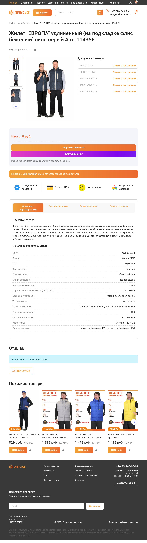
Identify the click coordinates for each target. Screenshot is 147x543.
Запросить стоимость (73, 150)
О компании (27, 3)
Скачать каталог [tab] (88, 209)
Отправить (94, 509)
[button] (16, 109)
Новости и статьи (51, 483)
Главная (13, 3)
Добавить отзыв (21, 373)
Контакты (115, 3)
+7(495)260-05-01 (120, 10)
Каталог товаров (51, 469)
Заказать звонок (126, 486)
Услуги (46, 478)
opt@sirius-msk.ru (120, 14)
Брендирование (79, 3)
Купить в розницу (74, 157)
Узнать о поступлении (124, 68)
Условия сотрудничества (86, 478)
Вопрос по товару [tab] (119, 209)
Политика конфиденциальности (123, 525)
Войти (130, 2)
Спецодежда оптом (84, 469)
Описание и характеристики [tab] (28, 211)
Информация (99, 3)
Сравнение (136, 2)
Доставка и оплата (58, 3)
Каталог (42, 12)
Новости (40, 3)
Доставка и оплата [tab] (58, 209)
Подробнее (18, 453)
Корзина (136, 12)
